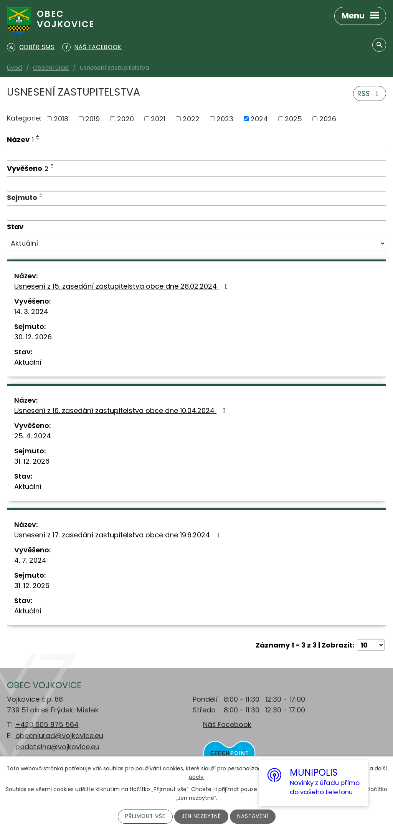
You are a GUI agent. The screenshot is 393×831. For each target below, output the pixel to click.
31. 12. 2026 (32, 461)
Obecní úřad (51, 68)
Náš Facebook (227, 724)
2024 (259, 119)
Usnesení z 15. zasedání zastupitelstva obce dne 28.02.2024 (122, 286)
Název (20, 139)
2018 (61, 119)
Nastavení (253, 816)
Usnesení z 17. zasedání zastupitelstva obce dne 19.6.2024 (119, 535)
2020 (125, 119)
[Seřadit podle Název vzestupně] (38, 135)
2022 (191, 119)
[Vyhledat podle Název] (196, 153)
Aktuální (27, 362)
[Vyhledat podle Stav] (196, 243)
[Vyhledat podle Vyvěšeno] (196, 184)
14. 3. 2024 (31, 311)
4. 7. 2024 (30, 560)
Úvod (14, 68)
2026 (327, 119)
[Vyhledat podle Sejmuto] (196, 213)
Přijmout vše (144, 816)
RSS (369, 93)
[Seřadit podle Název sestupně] (38, 138)
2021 (158, 119)
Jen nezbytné (202, 816)
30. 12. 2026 (33, 337)
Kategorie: (24, 118)
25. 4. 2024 (32, 436)
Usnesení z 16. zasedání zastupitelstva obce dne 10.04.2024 (121, 410)
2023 (224, 119)
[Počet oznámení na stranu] (371, 645)
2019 (92, 119)
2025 (293, 119)
